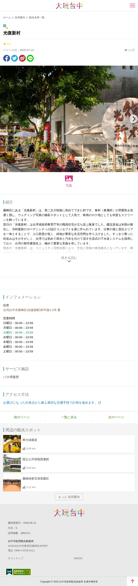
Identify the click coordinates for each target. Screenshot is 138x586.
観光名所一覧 (36, 17)
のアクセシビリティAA (22, 572)
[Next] (133, 119)
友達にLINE (30, 58)
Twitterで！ (14, 58)
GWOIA (78, 558)
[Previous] (4, 119)
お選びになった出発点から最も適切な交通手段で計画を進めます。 (50, 402)
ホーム (7, 17)
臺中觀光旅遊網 (69, 5)
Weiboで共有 (22, 58)
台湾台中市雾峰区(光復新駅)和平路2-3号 (30, 310)
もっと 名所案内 (69, 496)
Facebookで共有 (6, 58)
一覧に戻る (69, 417)
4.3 (7, 44)
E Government (9, 572)
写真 (69, 185)
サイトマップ (15, 558)
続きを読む (69, 257)
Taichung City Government (69, 513)
